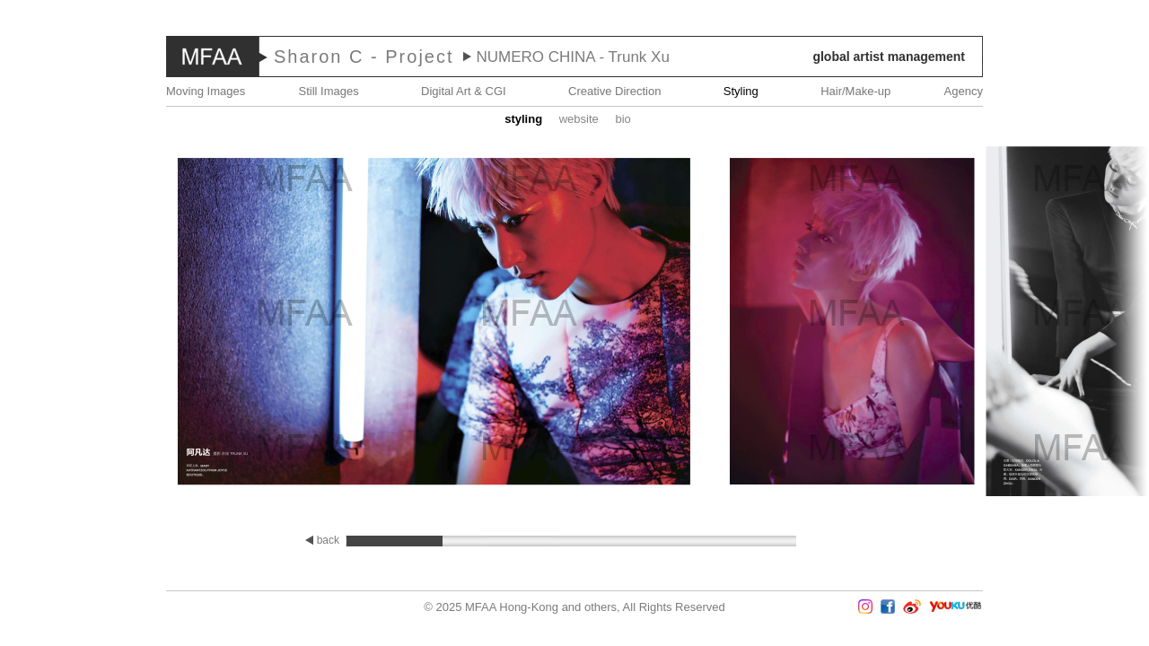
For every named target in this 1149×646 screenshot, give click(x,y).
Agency (963, 91)
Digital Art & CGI (463, 91)
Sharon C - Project (364, 56)
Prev (53, 323)
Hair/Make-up (855, 91)
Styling (741, 91)
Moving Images (205, 91)
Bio (622, 119)
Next (1096, 323)
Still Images (329, 91)
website (579, 119)
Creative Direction (614, 91)
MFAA (212, 56)
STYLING (523, 119)
